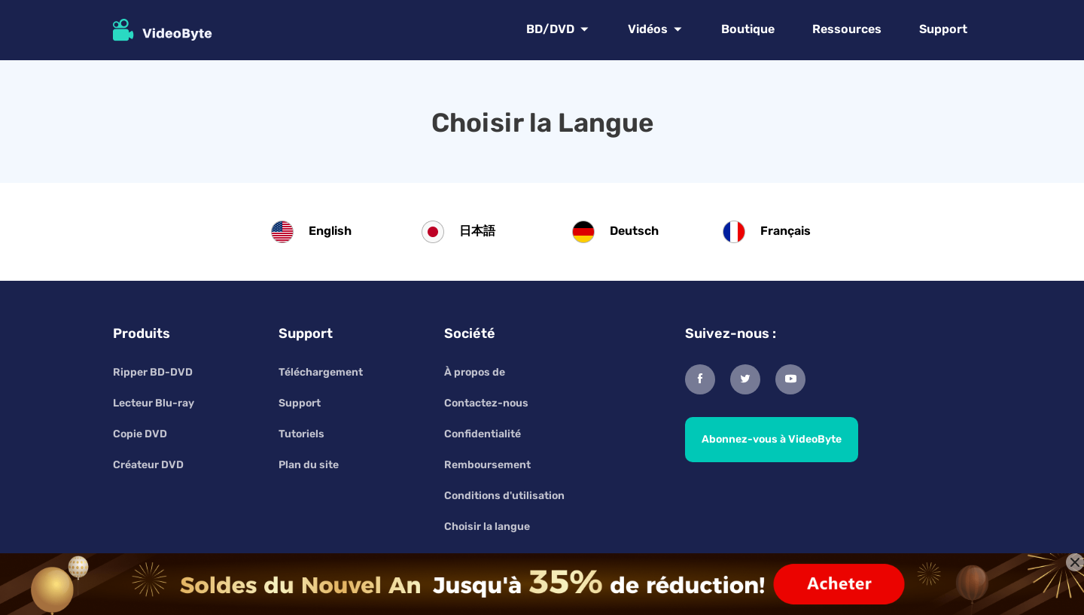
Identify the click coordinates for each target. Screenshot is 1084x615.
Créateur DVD (148, 464)
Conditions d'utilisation (504, 495)
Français (785, 231)
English (330, 231)
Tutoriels (301, 434)
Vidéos (648, 29)
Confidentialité (482, 434)
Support (943, 29)
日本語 (477, 231)
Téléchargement (321, 372)
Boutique (748, 29)
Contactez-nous (486, 403)
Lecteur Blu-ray (153, 403)
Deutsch (634, 231)
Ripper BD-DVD (153, 372)
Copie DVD (140, 434)
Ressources (847, 29)
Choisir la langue (487, 526)
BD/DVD (550, 29)
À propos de (474, 372)
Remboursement (487, 464)
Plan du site (309, 464)
